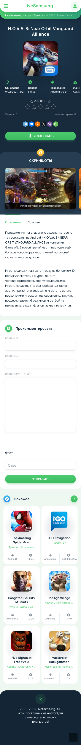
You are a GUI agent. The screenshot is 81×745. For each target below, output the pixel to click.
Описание (13, 222)
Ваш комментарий (17, 374)
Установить (41, 136)
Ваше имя (11, 338)
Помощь (33, 222)
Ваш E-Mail (12, 356)
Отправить (40, 479)
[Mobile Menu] (6, 6)
